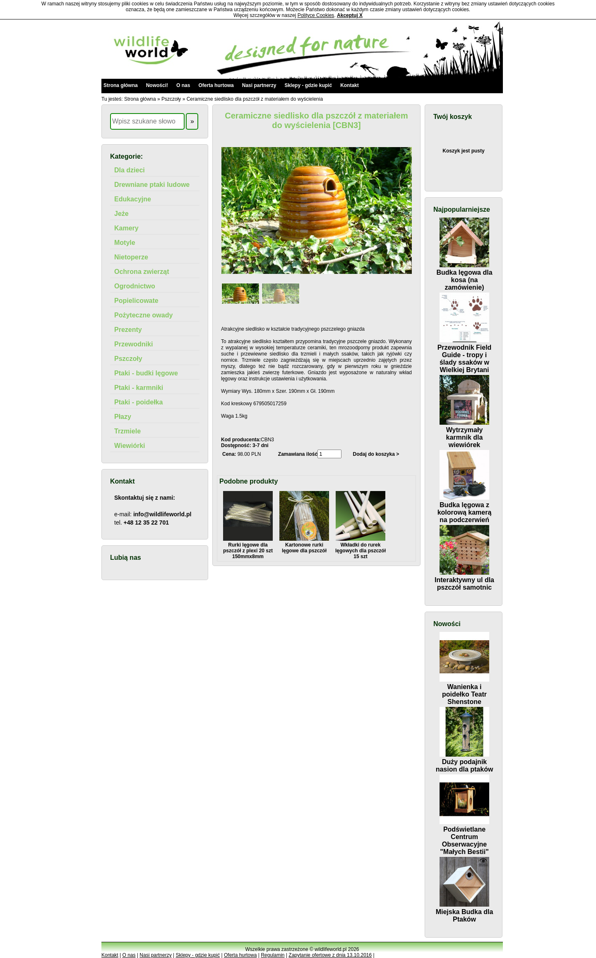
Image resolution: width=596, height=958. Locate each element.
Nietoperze (131, 257)
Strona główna (120, 85)
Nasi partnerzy (259, 85)
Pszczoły (171, 99)
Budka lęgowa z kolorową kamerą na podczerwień (464, 508)
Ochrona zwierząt (141, 271)
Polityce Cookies (316, 15)
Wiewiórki (129, 445)
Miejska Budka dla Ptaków (464, 912)
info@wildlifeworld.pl (162, 514)
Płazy (122, 416)
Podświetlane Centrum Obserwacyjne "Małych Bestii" (464, 836)
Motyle (124, 242)
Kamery (126, 228)
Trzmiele (127, 431)
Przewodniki (133, 344)
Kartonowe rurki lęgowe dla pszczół (304, 545)
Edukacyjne (132, 199)
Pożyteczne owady (143, 315)
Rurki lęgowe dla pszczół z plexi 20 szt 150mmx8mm (248, 547)
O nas (183, 85)
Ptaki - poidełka (138, 402)
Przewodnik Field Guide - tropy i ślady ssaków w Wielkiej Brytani (464, 354)
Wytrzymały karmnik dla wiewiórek (464, 433)
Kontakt (349, 85)
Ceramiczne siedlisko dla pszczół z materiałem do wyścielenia (255, 99)
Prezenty (128, 329)
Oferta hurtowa (215, 85)
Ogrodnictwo (134, 286)
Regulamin (272, 955)
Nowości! (157, 85)
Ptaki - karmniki (138, 387)
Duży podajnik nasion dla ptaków (464, 762)
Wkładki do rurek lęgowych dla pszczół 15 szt (360, 547)
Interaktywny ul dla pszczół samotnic (464, 580)
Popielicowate (136, 300)
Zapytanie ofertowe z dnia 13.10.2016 (330, 955)
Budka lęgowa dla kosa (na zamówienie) (464, 276)
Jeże (121, 213)
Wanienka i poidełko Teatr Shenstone (464, 690)
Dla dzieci (129, 170)
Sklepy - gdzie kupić (308, 85)
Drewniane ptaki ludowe (152, 184)
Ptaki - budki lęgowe (146, 373)
